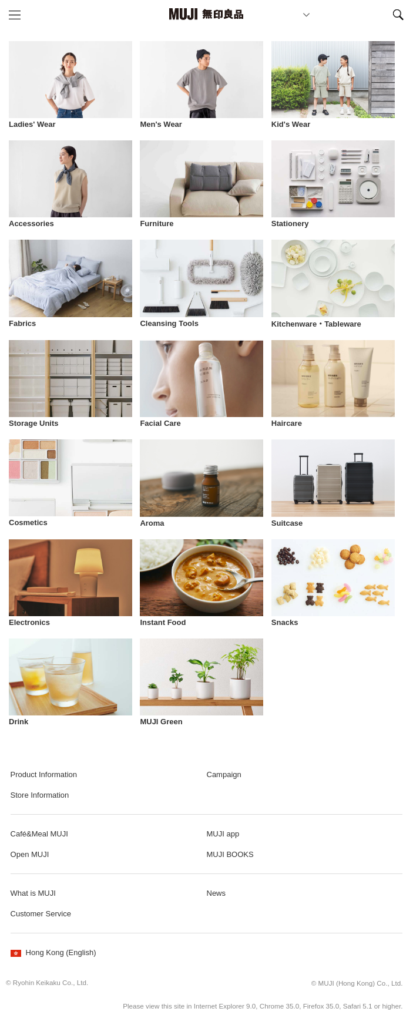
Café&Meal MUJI (39, 833)
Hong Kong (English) (53, 952)
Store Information (40, 795)
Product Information (44, 774)
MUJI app (223, 833)
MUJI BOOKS (230, 854)
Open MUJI (30, 854)
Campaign (224, 774)
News (216, 893)
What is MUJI (33, 893)
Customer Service (41, 913)
